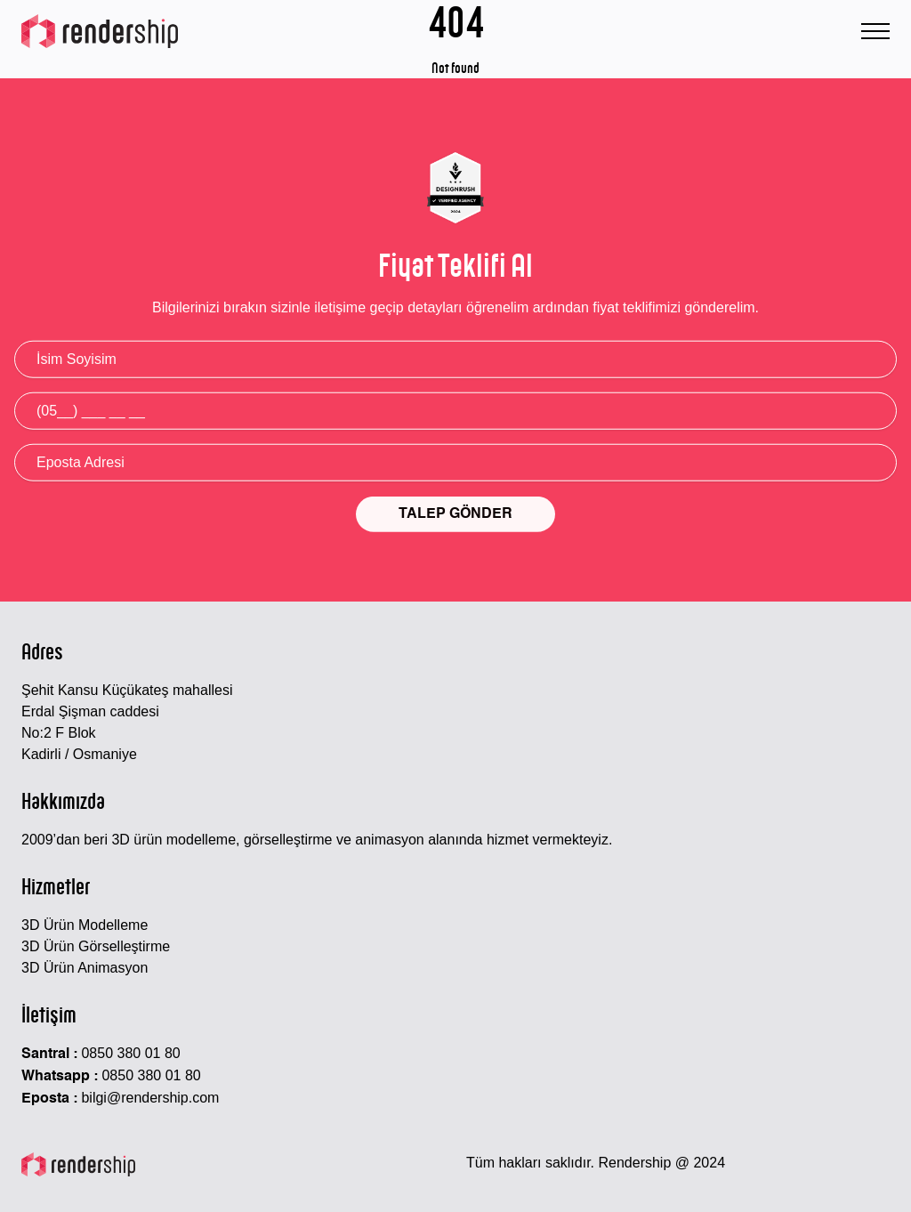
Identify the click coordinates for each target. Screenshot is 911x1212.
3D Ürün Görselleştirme (95, 946)
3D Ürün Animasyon (84, 967)
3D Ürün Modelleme (84, 925)
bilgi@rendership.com (150, 1097)
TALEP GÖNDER (455, 515)
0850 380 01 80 (130, 1053)
